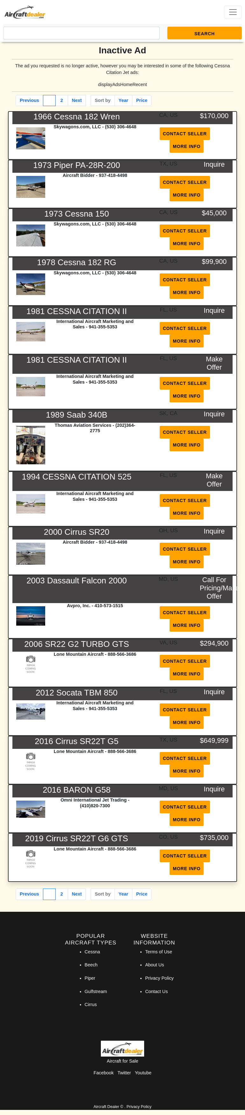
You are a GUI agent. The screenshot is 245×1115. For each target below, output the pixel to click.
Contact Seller (185, 133)
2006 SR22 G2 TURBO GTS (76, 644)
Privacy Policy (159, 978)
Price (141, 100)
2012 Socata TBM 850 (76, 692)
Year (123, 100)
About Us (154, 964)
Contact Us (156, 991)
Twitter (124, 1072)
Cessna (92, 951)
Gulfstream (96, 991)
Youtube (143, 1072)
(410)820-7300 (95, 805)
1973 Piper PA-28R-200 (76, 165)
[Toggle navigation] (233, 12)
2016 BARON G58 (76, 789)
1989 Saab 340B (76, 414)
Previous (29, 100)
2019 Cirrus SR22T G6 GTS (76, 838)
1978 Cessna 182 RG (76, 262)
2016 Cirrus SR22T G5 (76, 741)
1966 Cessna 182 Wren (76, 116)
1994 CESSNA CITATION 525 (77, 476)
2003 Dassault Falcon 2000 (76, 580)
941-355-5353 (103, 326)
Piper (90, 978)
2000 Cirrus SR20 (76, 531)
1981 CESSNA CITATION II (76, 311)
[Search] (81, 33)
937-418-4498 (113, 175)
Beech (91, 964)
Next (77, 100)
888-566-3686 (122, 654)
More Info (186, 146)
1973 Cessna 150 (76, 213)
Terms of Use (158, 951)
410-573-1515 (108, 605)
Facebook (104, 1072)
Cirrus (91, 1004)
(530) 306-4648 (120, 126)
